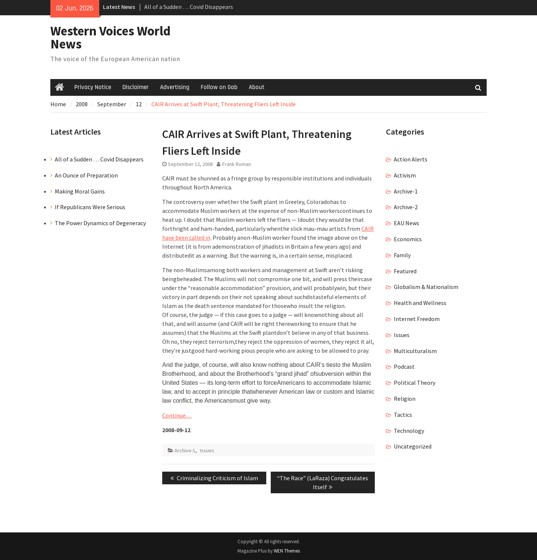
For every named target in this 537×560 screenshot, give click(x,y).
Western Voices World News (110, 37)
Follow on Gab (219, 87)
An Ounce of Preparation (86, 175)
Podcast (404, 366)
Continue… (177, 415)
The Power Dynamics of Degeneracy (100, 223)
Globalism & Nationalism (426, 286)
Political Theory (414, 382)
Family (402, 255)
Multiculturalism (415, 351)
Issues (207, 450)
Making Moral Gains (80, 191)
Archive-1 (185, 450)
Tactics (403, 414)
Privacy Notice (92, 87)
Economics (408, 239)
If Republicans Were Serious (90, 207)
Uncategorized (412, 446)
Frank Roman (236, 164)
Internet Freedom (417, 319)
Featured (405, 271)
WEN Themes (287, 551)
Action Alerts (410, 159)
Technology (409, 430)
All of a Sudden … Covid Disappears (188, 6)
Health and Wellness (420, 302)
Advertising (174, 87)
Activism (405, 175)
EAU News (406, 223)
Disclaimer (135, 87)
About (256, 87)
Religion (404, 398)
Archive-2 (406, 207)
